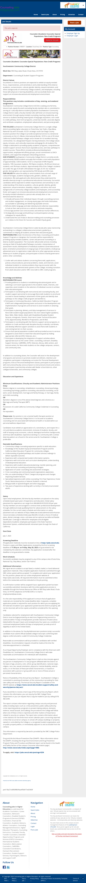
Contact (80, 14)
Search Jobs (45, 14)
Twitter (8, 867)
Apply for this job (52, 40)
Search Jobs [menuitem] (35, 810)
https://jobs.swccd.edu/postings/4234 (29, 752)
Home (36, 14)
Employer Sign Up (73, 33)
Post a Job (74, 22)
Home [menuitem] (33, 807)
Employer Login (72, 36)
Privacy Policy (34, 878)
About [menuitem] (33, 813)
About (55, 14)
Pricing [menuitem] (33, 817)
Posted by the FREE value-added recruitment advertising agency (17, 780)
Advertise (71, 14)
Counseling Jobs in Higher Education (26, 876)
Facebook (4, 867)
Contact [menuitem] (33, 823)
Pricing (62, 14)
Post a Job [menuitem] (34, 830)
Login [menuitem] (33, 826)
